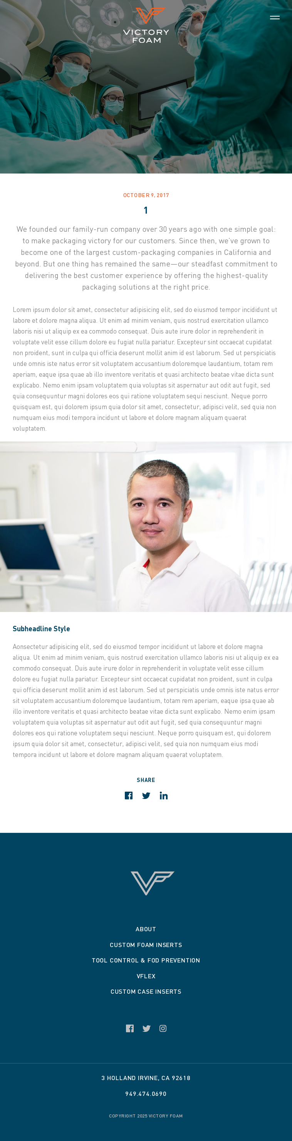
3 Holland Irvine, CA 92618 (146, 1077)
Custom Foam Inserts (146, 944)
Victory (146, 25)
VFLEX (146, 975)
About (146, 928)
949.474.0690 (146, 1093)
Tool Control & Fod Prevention (146, 960)
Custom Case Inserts (146, 991)
